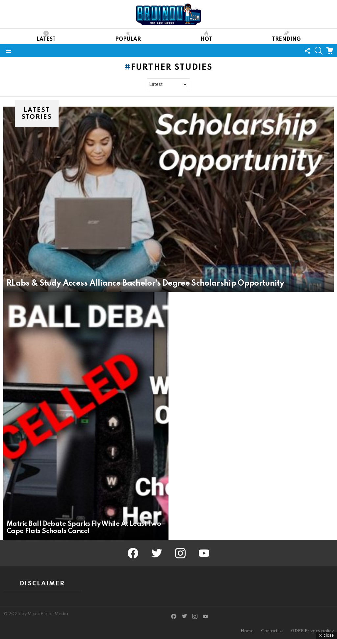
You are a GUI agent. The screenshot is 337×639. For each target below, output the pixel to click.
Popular (128, 36)
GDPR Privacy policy (312, 631)
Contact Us (272, 631)
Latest (46, 36)
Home (247, 631)
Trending (286, 36)
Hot (206, 36)
